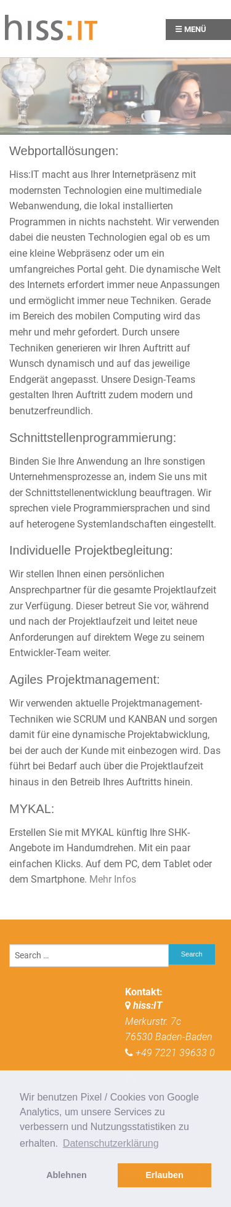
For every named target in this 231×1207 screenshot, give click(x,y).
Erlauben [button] (164, 1175)
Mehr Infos (112, 879)
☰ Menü (190, 29)
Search (192, 954)
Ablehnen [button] (66, 1175)
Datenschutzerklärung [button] (111, 1143)
